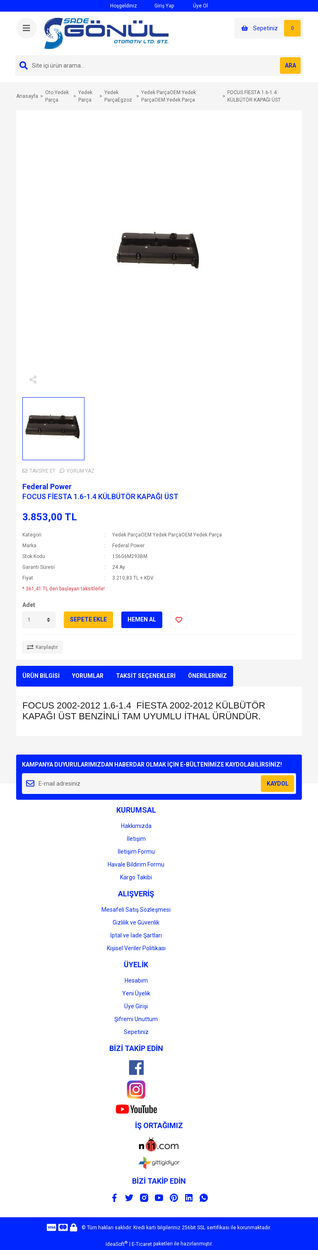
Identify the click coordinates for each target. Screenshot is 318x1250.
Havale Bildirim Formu (136, 864)
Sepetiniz (136, 1032)
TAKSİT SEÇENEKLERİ (146, 675)
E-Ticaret (142, 1244)
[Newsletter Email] (159, 783)
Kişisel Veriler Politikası (136, 948)
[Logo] (106, 33)
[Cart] (268, 28)
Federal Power (47, 486)
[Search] (159, 65)
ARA (290, 65)
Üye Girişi (136, 1006)
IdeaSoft (117, 1243)
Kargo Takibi (136, 877)
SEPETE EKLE (88, 619)
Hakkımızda (136, 826)
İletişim (136, 838)
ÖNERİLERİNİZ (207, 675)
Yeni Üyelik (136, 993)
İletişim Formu (136, 851)
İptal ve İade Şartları (136, 935)
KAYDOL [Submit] (278, 783)
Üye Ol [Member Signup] (195, 5)
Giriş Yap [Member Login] (159, 5)
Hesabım (136, 980)
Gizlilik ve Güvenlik (136, 922)
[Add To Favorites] (179, 620)
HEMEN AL (142, 619)
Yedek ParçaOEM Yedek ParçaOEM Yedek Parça (167, 535)
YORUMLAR (88, 675)
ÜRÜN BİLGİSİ (41, 675)
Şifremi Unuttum (136, 1019)
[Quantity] (38, 620)
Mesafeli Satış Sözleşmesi (136, 909)
